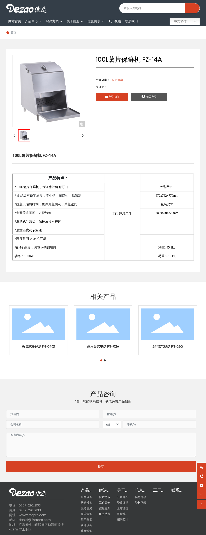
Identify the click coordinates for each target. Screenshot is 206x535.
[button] (101, 360)
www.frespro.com (32, 515)
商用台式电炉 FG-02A (103, 346)
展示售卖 (117, 80)
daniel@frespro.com (35, 520)
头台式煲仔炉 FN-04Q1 (38, 346)
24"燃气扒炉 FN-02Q (167, 346)
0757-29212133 (30, 505)
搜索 (192, 8)
